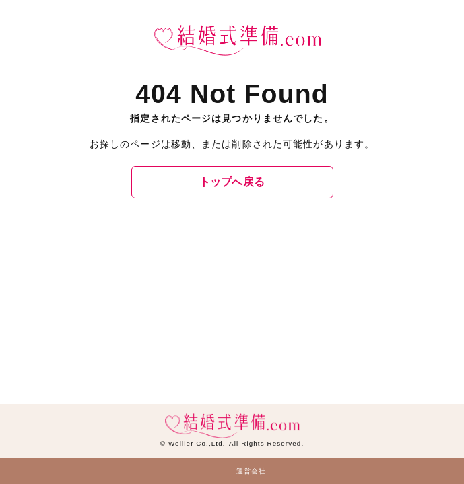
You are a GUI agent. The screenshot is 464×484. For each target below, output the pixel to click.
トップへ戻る (232, 182)
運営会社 (251, 471)
